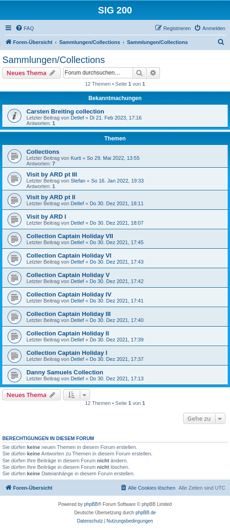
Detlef (77, 117)
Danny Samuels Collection (64, 372)
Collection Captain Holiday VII (69, 236)
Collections (42, 151)
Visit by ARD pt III (51, 174)
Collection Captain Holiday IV (68, 294)
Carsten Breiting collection (65, 111)
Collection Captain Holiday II (67, 333)
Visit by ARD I (46, 216)
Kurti (75, 158)
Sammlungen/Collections (53, 60)
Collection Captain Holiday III (68, 313)
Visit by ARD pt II (51, 197)
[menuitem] (24, 28)
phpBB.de (145, 512)
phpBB (91, 504)
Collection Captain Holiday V (68, 274)
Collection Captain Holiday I (66, 352)
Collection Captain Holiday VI (68, 255)
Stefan (77, 180)
